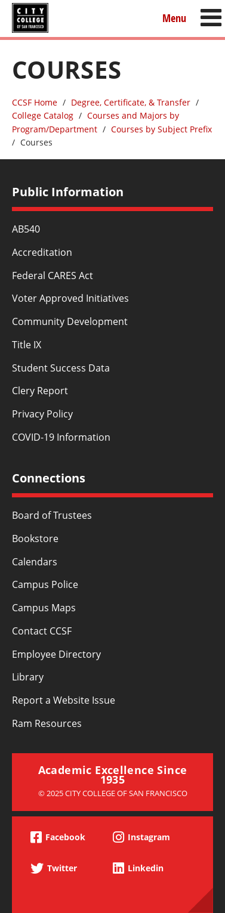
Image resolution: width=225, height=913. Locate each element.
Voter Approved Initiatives (70, 298)
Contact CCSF (42, 630)
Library (28, 676)
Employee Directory (56, 654)
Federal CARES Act (52, 275)
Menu (174, 17)
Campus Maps (44, 607)
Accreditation (42, 252)
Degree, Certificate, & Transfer (130, 102)
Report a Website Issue (63, 700)
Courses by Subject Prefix (161, 129)
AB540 (26, 229)
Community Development (70, 321)
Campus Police (45, 584)
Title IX (26, 344)
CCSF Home (34, 102)
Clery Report (40, 390)
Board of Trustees (52, 515)
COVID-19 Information (61, 437)
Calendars (34, 561)
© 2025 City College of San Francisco (112, 793)
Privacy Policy (42, 413)
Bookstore (35, 538)
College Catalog (42, 115)
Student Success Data (61, 368)
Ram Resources (47, 723)
